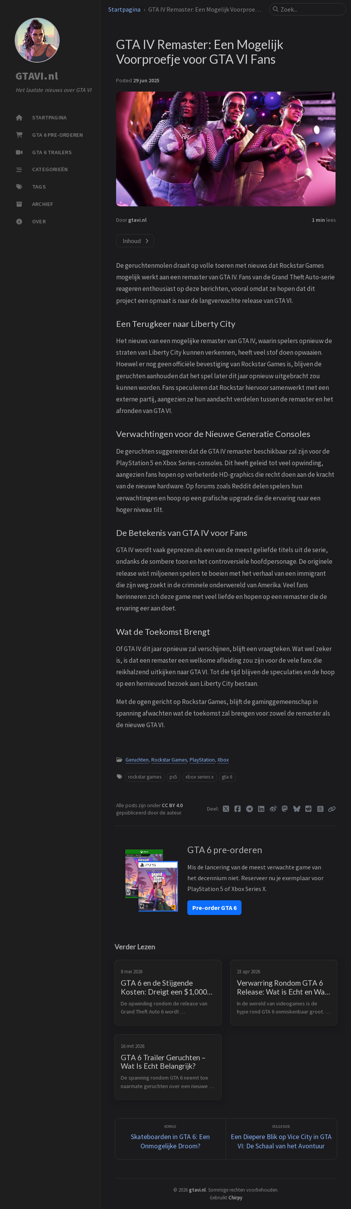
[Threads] (320, 809)
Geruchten (137, 760)
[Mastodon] (285, 809)
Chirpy (235, 1197)
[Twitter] (226, 809)
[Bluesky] (297, 809)
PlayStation (202, 760)
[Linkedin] (261, 809)
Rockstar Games (169, 760)
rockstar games (144, 777)
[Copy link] (332, 809)
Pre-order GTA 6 (214, 907)
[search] (311, 9)
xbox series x (199, 777)
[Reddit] (308, 809)
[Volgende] (281, 1139)
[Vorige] (170, 1139)
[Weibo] (273, 809)
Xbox (223, 760)
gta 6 (227, 777)
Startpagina (124, 9)
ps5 (173, 777)
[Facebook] (237, 809)
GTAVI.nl (36, 76)
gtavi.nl (137, 220)
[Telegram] (249, 809)
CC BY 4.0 (172, 805)
